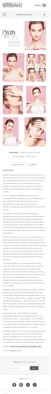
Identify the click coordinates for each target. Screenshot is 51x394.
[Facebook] (14, 385)
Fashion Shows (18, 156)
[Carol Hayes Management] (12, 5)
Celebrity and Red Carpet (30, 152)
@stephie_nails (15, 351)
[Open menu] (40, 5)
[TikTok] (35, 385)
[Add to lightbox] (44, 14)
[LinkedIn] (28, 385)
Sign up (34, 368)
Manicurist (13, 152)
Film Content (31, 156)
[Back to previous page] (4, 14)
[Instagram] (21, 385)
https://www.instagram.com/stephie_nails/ (26, 346)
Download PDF (18, 165)
